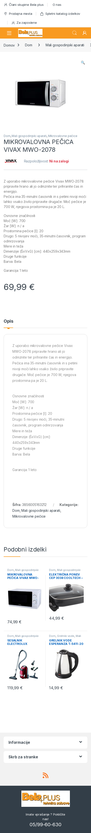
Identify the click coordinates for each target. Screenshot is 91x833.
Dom (28, 45)
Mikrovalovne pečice (62, 136)
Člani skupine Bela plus (24, 5)
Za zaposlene (24, 23)
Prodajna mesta (18, 14)
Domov (9, 45)
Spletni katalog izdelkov (60, 14)
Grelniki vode (65, 636)
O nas (57, 5)
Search (74, 33)
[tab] (8, 323)
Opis (8, 321)
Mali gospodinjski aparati (65, 45)
